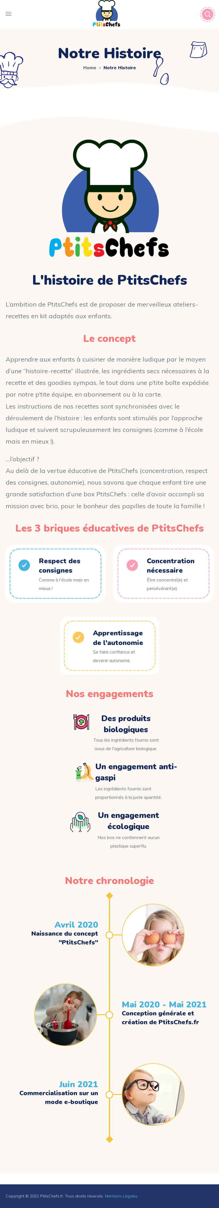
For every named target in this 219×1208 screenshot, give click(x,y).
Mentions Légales (121, 1196)
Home (89, 67)
